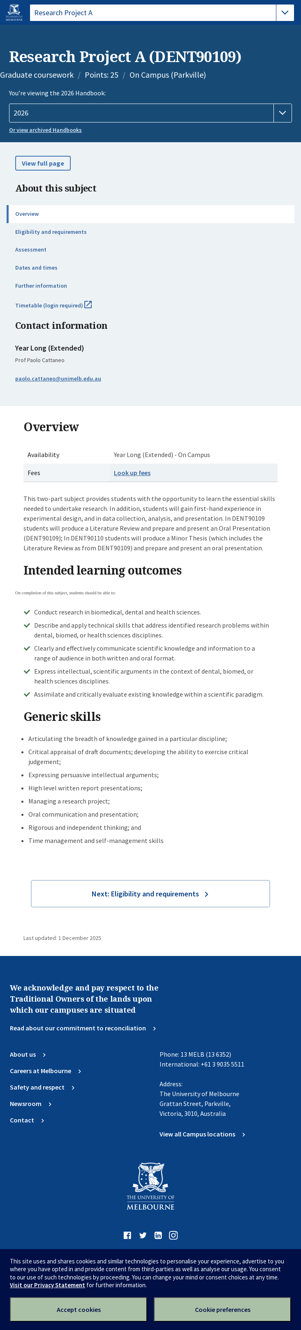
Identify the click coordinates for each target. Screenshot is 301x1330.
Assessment (30, 249)
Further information (41, 285)
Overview (27, 213)
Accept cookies (79, 1309)
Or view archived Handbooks (45, 130)
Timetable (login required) (62, 309)
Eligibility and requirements (51, 232)
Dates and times (36, 267)
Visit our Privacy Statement (47, 1285)
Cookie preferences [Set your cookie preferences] (222, 1309)
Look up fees (132, 473)
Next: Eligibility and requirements (145, 893)
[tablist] (162, 13)
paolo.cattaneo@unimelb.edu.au (58, 378)
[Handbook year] (150, 113)
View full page (43, 163)
